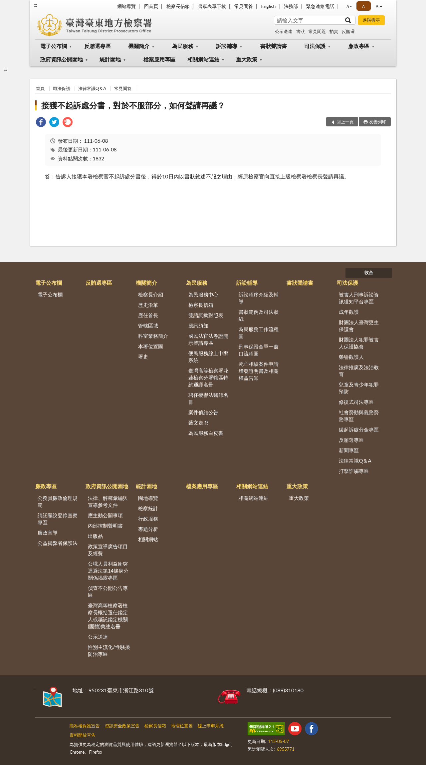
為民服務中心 (203, 294)
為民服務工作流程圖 (259, 332)
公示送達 (283, 31)
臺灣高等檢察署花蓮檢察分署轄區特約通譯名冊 (208, 377)
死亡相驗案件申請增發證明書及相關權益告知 (259, 371)
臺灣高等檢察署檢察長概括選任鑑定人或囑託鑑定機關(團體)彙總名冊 (108, 615)
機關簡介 (138, 46)
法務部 (291, 6)
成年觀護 (349, 312)
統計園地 (110, 59)
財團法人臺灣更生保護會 (359, 325)
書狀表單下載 (212, 6)
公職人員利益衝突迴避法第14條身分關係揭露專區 (108, 571)
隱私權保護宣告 (85, 725)
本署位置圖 (150, 346)
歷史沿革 (148, 305)
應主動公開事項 (105, 515)
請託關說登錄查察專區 (58, 518)
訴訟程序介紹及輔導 (259, 297)
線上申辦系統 (211, 725)
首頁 (40, 88)
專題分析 (148, 529)
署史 (143, 356)
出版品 (95, 536)
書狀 (300, 31)
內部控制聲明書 (105, 526)
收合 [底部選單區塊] (368, 272)
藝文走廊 (198, 423)
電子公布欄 (53, 46)
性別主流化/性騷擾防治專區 (109, 650)
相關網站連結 (203, 59)
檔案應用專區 (159, 59)
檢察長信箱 (178, 6)
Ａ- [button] (348, 6)
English (268, 6)
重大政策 (246, 59)
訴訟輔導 (226, 46)
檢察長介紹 (150, 294)
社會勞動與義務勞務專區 (359, 415)
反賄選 (348, 31)
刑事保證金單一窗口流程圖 (259, 349)
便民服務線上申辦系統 (208, 356)
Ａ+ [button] (378, 6)
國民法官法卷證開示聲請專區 (208, 339)
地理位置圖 (182, 725)
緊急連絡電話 (320, 6)
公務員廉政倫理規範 (58, 501)
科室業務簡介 (153, 336)
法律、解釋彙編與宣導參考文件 (108, 501)
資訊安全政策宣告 (122, 725)
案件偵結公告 (203, 412)
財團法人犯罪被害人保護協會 (359, 342)
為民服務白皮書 (205, 433)
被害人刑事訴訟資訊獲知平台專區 (359, 297)
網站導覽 (126, 6)
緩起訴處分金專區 (359, 430)
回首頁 (151, 6)
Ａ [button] (363, 6)
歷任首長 (148, 315)
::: (35, 5)
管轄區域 (148, 325)
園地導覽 (148, 498)
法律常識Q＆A (92, 88)
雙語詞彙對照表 (205, 315)
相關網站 (148, 539)
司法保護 (314, 46)
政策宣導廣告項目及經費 (108, 549)
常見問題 (317, 31)
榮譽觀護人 (351, 357)
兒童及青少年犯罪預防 (359, 388)
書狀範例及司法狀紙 (259, 315)
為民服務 (182, 46)
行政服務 (148, 519)
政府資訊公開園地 (61, 59)
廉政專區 (358, 46)
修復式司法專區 (356, 402)
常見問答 (243, 6)
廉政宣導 (48, 533)
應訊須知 (198, 325)
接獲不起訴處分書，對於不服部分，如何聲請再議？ (133, 105)
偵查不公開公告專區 (108, 591)
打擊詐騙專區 (354, 471)
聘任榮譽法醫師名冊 (208, 398)
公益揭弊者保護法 (58, 543)
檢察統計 (148, 508)
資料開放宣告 (83, 735)
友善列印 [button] (377, 121)
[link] (41, 123)
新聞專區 (349, 450)
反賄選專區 (97, 46)
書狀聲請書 (273, 46)
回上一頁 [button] (345, 121)
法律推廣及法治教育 (359, 370)
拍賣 (333, 31)
